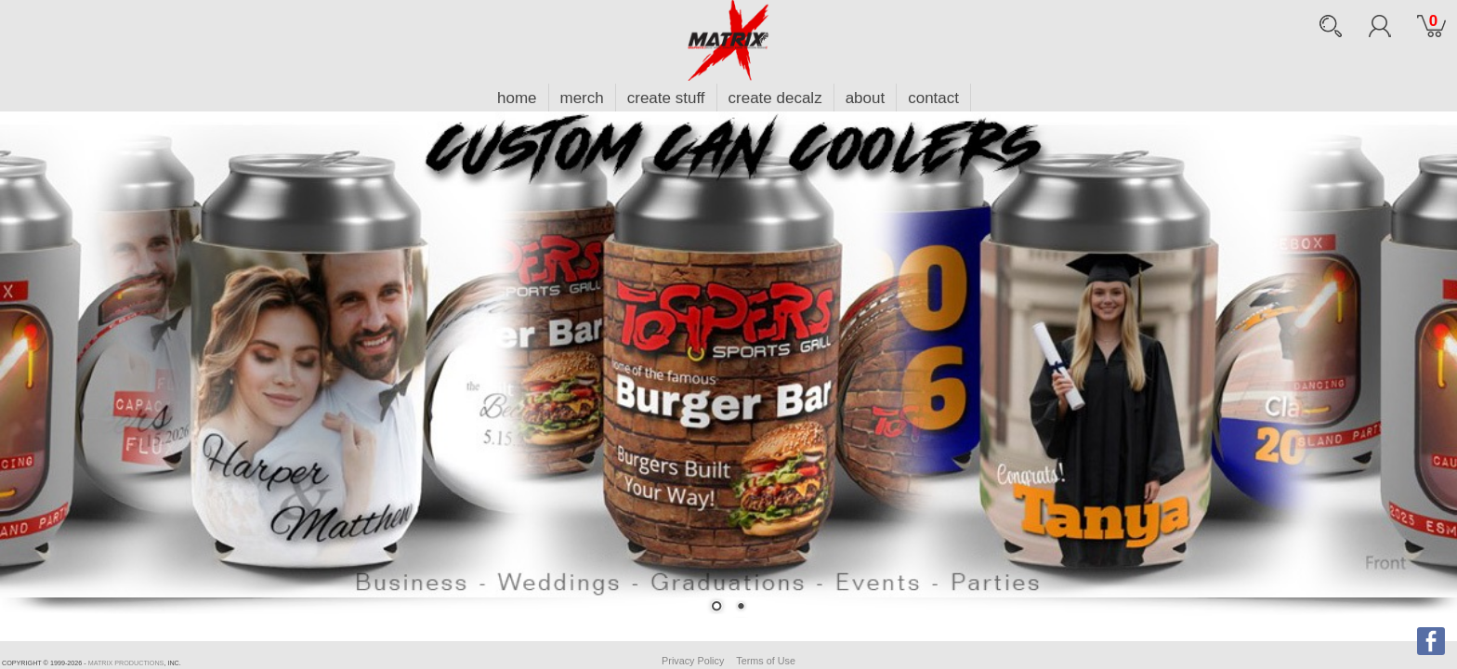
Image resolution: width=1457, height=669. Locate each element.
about (866, 98)
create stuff (666, 98)
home (517, 98)
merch (582, 98)
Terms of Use (765, 660)
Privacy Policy (693, 660)
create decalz (775, 98)
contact (933, 98)
